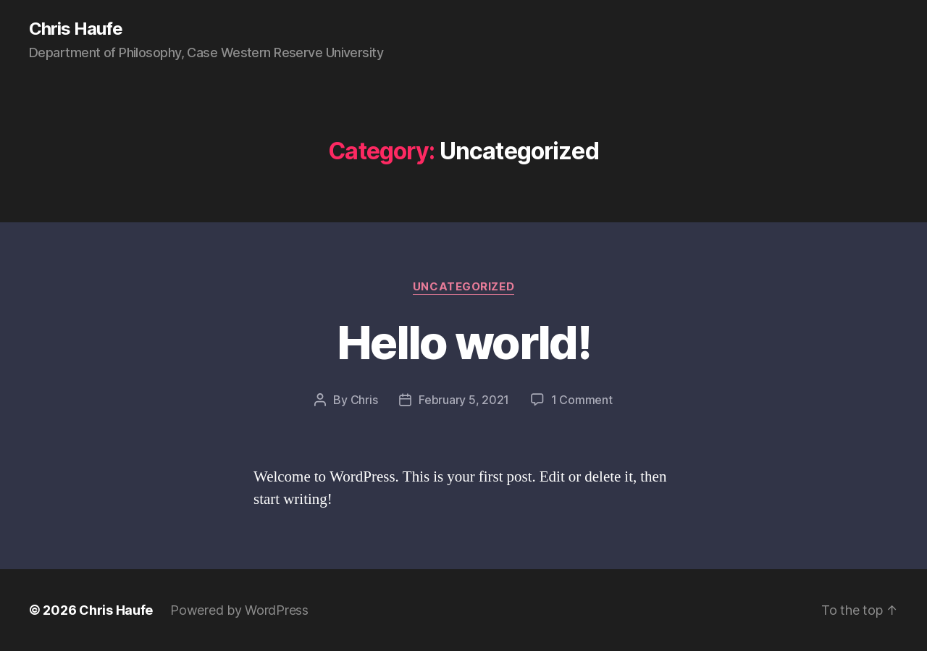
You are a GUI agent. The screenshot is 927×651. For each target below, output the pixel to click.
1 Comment (582, 399)
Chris (364, 399)
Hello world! (463, 342)
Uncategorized (463, 286)
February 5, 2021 (464, 399)
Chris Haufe (75, 29)
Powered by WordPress (239, 610)
